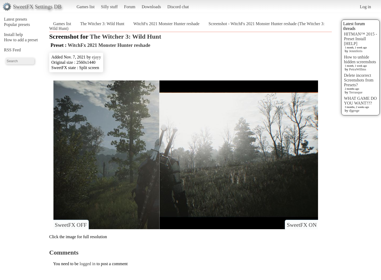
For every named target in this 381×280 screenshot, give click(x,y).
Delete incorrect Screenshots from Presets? (359, 80)
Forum (129, 6)
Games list (86, 6)
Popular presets (17, 24)
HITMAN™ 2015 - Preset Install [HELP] (360, 39)
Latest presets (15, 19)
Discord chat (178, 6)
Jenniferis (355, 51)
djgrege (354, 110)
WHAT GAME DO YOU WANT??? (360, 100)
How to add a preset (21, 40)
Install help (13, 34)
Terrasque (355, 92)
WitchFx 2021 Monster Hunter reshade (166, 23)
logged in (88, 263)
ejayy (96, 57)
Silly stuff (109, 6)
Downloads (151, 6)
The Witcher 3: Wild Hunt (102, 23)
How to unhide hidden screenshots (360, 59)
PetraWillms (357, 69)
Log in (365, 6)
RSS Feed (12, 50)
